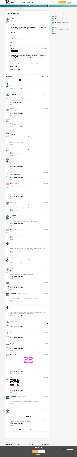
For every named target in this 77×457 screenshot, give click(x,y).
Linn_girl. (57, 26)
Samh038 (57, 18)
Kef (55, 22)
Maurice (11, 257)
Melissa (11, 132)
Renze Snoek (12, 159)
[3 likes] (16, 126)
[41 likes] (16, 69)
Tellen (16, 66)
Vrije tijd (19, 8)
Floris (11, 268)
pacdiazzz (12, 148)
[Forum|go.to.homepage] (7, 2)
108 (30, 80)
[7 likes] (16, 423)
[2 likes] (16, 102)
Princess (56, 15)
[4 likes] (16, 88)
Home (6, 8)
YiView (11, 282)
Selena (11, 108)
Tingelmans (12, 119)
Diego (11, 18)
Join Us (33, 2)
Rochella (11, 306)
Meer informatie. (70, 449)
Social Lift (28, 2)
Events (23, 2)
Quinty (11, 409)
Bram (11, 321)
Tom (10, 229)
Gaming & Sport (25, 8)
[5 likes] (16, 196)
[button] (62, 2)
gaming (11, 66)
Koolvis (11, 83)
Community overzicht (12, 8)
